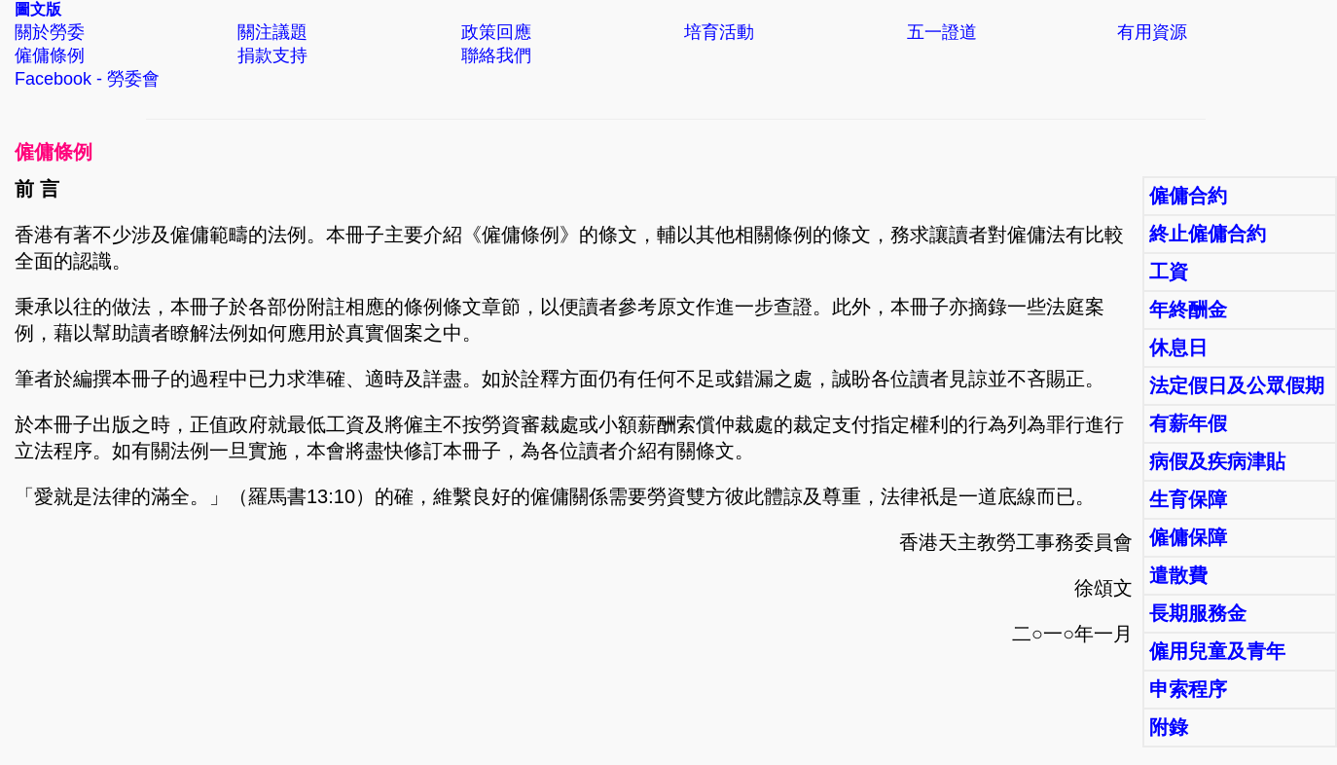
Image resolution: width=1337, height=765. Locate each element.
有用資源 (1152, 32)
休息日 (1178, 347)
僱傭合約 (1188, 195)
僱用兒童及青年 (1217, 651)
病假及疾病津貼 (1217, 461)
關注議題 (272, 32)
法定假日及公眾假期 (1236, 385)
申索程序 (1188, 689)
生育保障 (1188, 499)
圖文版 (38, 9)
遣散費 (1178, 575)
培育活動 (719, 32)
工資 (1168, 271)
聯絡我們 (496, 55)
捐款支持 (272, 55)
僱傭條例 (50, 55)
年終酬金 (1188, 309)
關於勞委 (50, 32)
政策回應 (496, 32)
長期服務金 (1198, 613)
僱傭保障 (1188, 537)
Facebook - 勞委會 (87, 79)
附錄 (1168, 727)
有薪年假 (1188, 423)
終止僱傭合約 (1207, 233)
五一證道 (942, 32)
